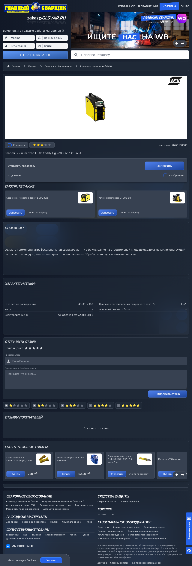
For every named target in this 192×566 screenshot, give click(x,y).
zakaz (46, 17)
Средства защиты (113, 496)
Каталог (32, 66)
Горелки (105, 509)
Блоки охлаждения (55, 534)
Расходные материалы (26, 517)
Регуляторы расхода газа (111, 534)
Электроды (12, 522)
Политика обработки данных (146, 563)
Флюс (89, 522)
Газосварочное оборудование (124, 522)
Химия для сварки (71, 522)
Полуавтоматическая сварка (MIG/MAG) (63, 501)
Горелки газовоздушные (110, 531)
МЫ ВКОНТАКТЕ (22, 546)
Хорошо (51, 560)
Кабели (73, 534)
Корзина (169, 6)
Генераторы (12, 534)
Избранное (126, 6)
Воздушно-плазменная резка (55, 505)
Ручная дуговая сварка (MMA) (96, 66)
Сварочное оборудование (58, 66)
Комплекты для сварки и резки (114, 538)
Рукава (85, 534)
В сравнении (148, 6)
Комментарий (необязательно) (21, 368)
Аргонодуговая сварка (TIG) (20, 505)
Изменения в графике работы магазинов (32, 30)
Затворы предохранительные (143, 531)
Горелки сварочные (154, 527)
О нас (185, 6)
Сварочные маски (107, 501)
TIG (113, 514)
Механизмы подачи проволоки (22, 509)
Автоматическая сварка (56, 509)
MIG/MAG (102, 514)
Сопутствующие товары (27, 530)
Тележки (36, 534)
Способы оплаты (119, 563)
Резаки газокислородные (126, 527)
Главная (13, 66)
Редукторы (103, 527)
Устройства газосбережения (143, 534)
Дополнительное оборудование (23, 538)
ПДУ (25, 534)
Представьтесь (12, 355)
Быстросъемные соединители (150, 538)
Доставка (102, 563)
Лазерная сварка (84, 505)
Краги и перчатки (130, 501)
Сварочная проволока (34, 522)
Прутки (54, 522)
